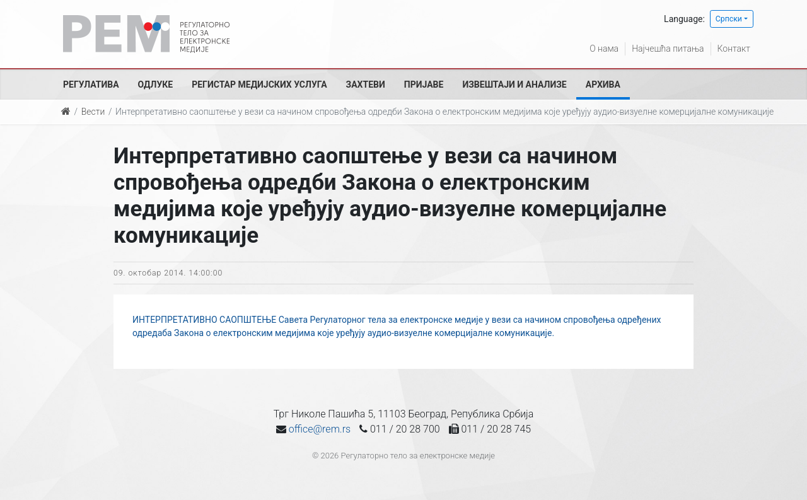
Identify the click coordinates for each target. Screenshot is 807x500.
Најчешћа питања (668, 49)
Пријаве (424, 84)
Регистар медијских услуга (259, 84)
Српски (729, 19)
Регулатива (91, 84)
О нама (603, 49)
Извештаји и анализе (514, 84)
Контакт (733, 49)
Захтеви (365, 84)
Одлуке (155, 84)
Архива (603, 84)
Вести (93, 112)
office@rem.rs (320, 429)
